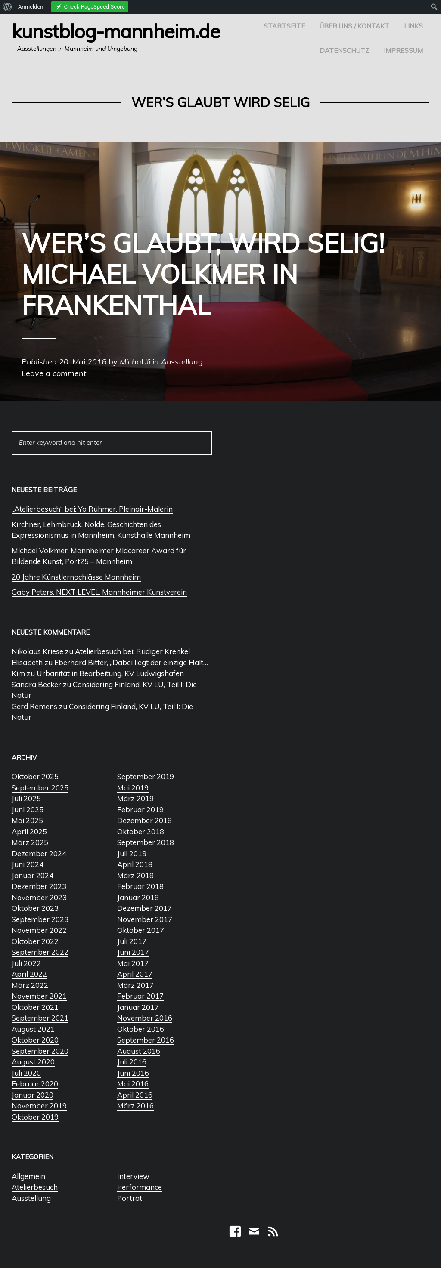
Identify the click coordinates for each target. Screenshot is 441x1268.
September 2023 (40, 919)
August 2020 (33, 1061)
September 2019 (145, 776)
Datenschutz (344, 50)
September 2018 (145, 842)
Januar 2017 (138, 1007)
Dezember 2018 (144, 820)
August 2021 (33, 1029)
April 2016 (134, 1094)
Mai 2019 (133, 787)
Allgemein (28, 1176)
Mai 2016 (133, 1083)
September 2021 (40, 1017)
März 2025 (30, 842)
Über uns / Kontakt (354, 26)
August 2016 (138, 1050)
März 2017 (135, 985)
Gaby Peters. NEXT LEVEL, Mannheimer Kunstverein (99, 591)
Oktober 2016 (140, 1029)
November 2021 (39, 995)
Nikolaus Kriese (37, 651)
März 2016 (135, 1105)
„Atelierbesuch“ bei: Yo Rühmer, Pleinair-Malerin (92, 508)
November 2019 (39, 1105)
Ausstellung (31, 1198)
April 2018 (134, 864)
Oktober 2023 (35, 908)
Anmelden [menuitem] (30, 6)
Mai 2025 (27, 820)
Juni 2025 (27, 809)
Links (413, 26)
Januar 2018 (138, 897)
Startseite (284, 26)
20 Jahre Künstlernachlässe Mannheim (76, 576)
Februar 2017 (140, 995)
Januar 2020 (32, 1094)
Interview (133, 1176)
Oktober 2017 (140, 930)
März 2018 (135, 875)
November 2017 (144, 919)
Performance (139, 1186)
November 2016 (144, 1017)
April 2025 (29, 831)
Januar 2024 (32, 875)
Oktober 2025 (35, 776)
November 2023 (39, 897)
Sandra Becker (36, 684)
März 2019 (135, 798)
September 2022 (40, 951)
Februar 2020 (35, 1083)
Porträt (129, 1198)
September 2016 (145, 1039)
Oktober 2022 (35, 941)
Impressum (403, 50)
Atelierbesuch (35, 1186)
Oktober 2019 (35, 1116)
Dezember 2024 (39, 853)
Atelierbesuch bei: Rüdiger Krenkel (132, 651)
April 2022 (29, 973)
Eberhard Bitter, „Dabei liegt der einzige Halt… (131, 662)
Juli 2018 (131, 853)
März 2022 (30, 985)
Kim (18, 673)
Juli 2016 (131, 1061)
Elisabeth (27, 662)
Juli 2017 (131, 941)
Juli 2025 (26, 798)
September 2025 (40, 787)
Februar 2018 (140, 886)
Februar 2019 (140, 809)
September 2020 (40, 1050)
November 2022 (39, 930)
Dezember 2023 (39, 886)
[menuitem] (7, 7)
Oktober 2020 (35, 1039)
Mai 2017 (133, 963)
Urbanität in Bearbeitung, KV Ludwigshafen (110, 673)
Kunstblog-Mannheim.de (116, 31)
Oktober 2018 (140, 831)
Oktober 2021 (35, 1007)
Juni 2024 (27, 864)
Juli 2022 (26, 963)
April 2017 (134, 973)
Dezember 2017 (144, 908)
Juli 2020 (26, 1072)
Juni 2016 (133, 1072)
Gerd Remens (34, 706)
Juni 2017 (133, 951)
